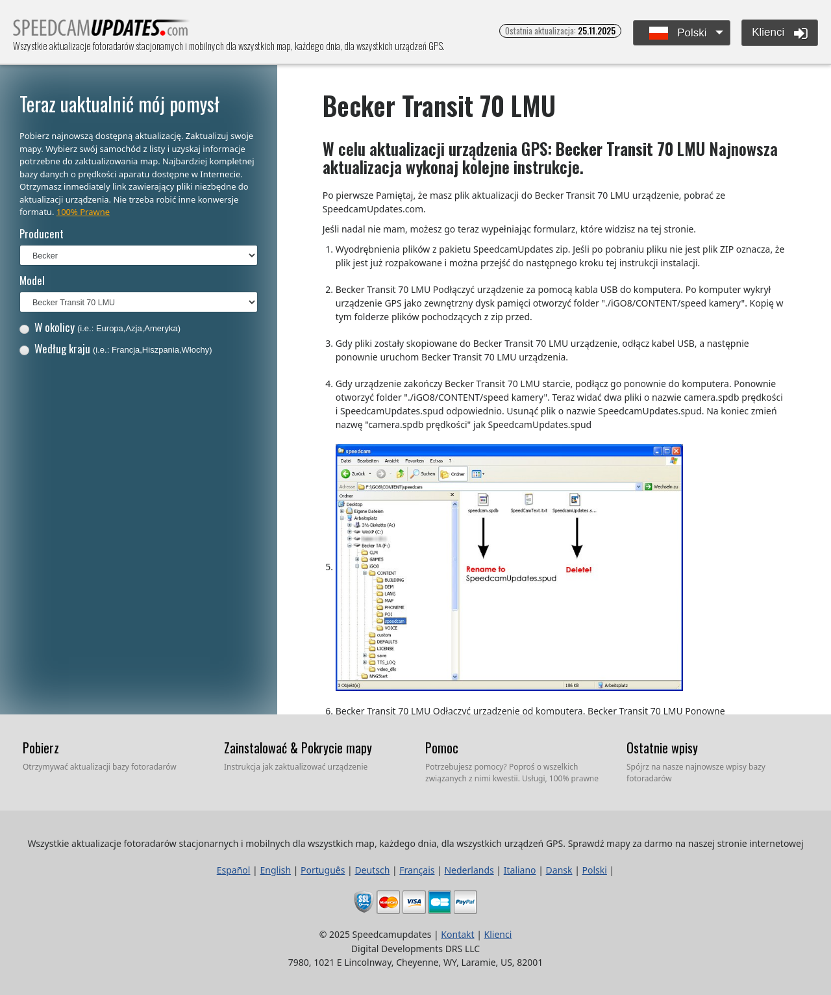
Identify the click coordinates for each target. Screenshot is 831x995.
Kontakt (457, 934)
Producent (41, 233)
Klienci (780, 33)
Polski (678, 33)
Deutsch (372, 870)
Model (32, 280)
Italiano (520, 870)
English (275, 870)
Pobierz (41, 747)
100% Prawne (83, 212)
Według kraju (115, 348)
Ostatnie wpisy (662, 747)
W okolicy (99, 327)
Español (234, 870)
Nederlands (468, 870)
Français (416, 870)
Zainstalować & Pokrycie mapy (298, 747)
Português (323, 870)
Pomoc (441, 747)
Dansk (559, 870)
